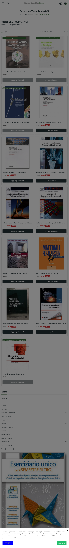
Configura (7, 543)
